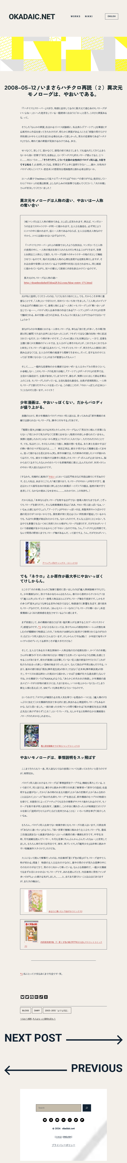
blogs (25, 1010)
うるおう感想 (26, 1018)
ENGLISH (112, 16)
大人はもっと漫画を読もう (44, 1018)
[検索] (87, 1108)
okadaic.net (34, 16)
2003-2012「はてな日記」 (57, 1010)
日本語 (59, 1137)
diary (37, 1010)
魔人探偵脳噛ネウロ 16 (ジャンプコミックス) (60, 746)
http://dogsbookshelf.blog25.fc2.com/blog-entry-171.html (58, 282)
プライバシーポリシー (63, 1145)
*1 (39, 627)
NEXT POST (37, 1039)
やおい (52, 476)
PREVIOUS (93, 1070)
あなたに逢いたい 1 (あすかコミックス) (65, 911)
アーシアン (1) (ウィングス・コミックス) (59, 563)
